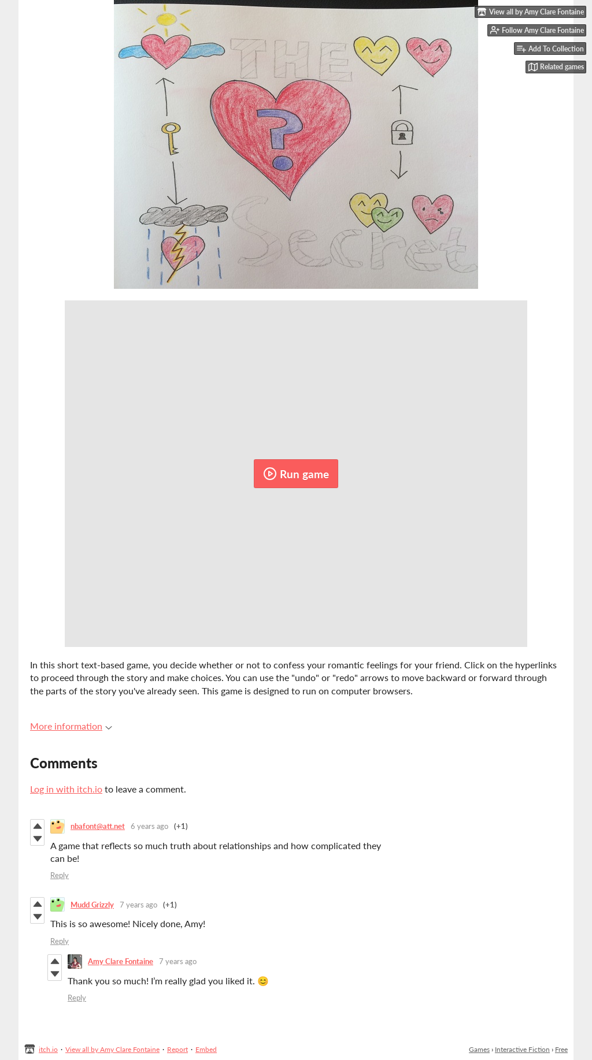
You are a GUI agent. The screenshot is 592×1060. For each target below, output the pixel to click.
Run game (296, 474)
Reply (59, 875)
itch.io (48, 1049)
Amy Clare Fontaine (120, 961)
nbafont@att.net (98, 826)
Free (561, 1049)
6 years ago (149, 826)
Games (479, 1049)
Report (177, 1049)
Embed (206, 1049)
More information (71, 725)
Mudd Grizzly (92, 904)
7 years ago (138, 904)
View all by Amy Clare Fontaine (112, 1049)
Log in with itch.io (66, 788)
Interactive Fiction (522, 1049)
